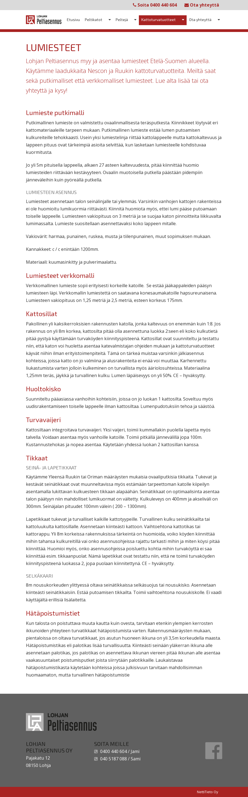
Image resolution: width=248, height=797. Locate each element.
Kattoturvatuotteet (158, 19)
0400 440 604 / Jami (118, 751)
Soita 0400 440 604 (155, 5)
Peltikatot (93, 19)
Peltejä (122, 19)
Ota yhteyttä (201, 5)
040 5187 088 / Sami (119, 759)
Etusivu (73, 19)
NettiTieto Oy (207, 791)
